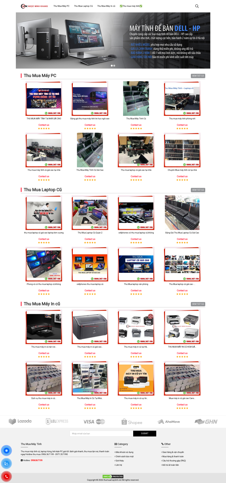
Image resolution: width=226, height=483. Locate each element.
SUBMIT (144, 433)
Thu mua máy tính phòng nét (182, 118)
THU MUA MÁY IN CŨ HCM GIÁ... (182, 347)
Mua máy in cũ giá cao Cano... (182, 398)
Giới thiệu (120, 461)
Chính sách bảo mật (125, 456)
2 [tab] (114, 66)
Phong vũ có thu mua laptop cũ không (44, 284)
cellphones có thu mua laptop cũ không (136, 233)
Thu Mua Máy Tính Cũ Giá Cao (89, 170)
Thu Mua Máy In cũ (42, 303)
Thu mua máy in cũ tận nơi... (43, 347)
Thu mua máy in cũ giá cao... (90, 347)
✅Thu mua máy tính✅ (131, 6)
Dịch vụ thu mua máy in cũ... (43, 398)
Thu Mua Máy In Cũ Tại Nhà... (90, 398)
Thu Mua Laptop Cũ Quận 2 (90, 233)
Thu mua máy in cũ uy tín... (136, 398)
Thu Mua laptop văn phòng (136, 284)
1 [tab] (112, 66)
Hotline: (32, 460)
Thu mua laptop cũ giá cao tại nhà (136, 170)
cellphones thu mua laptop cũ (90, 284)
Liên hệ (119, 465)
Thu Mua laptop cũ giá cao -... (182, 284)
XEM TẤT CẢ (198, 76)
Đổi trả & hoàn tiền (170, 465)
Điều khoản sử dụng (124, 452)
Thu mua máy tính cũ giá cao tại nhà (44, 170)
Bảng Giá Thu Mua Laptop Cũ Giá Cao (182, 233)
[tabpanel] (113, 40)
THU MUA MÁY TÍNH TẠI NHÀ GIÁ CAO (44, 118)
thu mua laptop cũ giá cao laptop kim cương (44, 233)
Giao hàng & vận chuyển (173, 452)
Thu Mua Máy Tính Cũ (136, 118)
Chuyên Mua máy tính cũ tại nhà (182, 170)
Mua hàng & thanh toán (173, 456)
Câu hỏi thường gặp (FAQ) (174, 461)
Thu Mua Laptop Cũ (43, 189)
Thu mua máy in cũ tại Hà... (136, 347)
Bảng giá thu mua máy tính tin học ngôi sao (89, 118)
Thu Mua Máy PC (40, 75)
